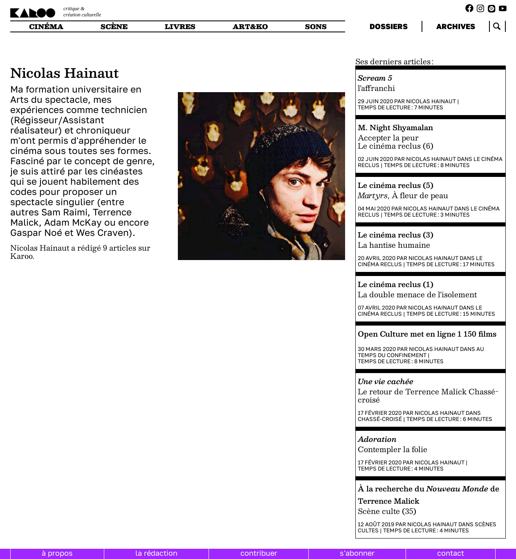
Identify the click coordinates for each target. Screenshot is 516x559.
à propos (57, 552)
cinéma (46, 26)
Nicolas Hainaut (431, 101)
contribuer (258, 552)
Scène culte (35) (387, 511)
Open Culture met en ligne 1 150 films (427, 333)
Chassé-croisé (380, 419)
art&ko (250, 26)
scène (114, 26)
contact (450, 552)
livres (180, 26)
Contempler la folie (392, 449)
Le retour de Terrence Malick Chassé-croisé (428, 395)
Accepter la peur (388, 137)
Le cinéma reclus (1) (395, 284)
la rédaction (156, 552)
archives (455, 26)
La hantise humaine (394, 244)
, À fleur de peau (403, 195)
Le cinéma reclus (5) (395, 185)
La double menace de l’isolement (417, 294)
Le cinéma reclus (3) (395, 234)
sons (316, 26)
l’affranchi (376, 87)
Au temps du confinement (421, 352)
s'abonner (357, 552)
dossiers (389, 26)
